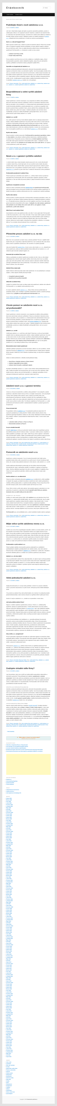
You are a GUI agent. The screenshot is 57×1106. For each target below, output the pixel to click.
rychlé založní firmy (26, 83)
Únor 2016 (8, 990)
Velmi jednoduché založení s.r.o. (21, 578)
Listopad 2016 (9, 976)
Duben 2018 (9, 949)
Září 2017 (8, 960)
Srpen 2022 (8, 867)
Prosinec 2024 (9, 823)
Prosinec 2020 (9, 899)
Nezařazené (9, 1076)
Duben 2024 (9, 836)
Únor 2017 (8, 971)
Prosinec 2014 (9, 1012)
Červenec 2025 (9, 812)
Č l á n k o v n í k (15, 8)
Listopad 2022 (9, 862)
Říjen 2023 (8, 845)
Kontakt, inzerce (18, 14)
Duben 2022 (9, 873)
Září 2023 (8, 847)
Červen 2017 (9, 965)
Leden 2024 (9, 840)
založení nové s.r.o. (17, 80)
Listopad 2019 (9, 919)
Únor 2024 (8, 839)
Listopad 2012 (9, 1051)
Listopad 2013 (9, 1033)
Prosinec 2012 (9, 1050)
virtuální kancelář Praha (32, 443)
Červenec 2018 (9, 944)
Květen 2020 (9, 910)
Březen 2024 (9, 837)
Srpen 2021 (8, 886)
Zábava (8, 1088)
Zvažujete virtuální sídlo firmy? (20, 668)
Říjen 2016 (8, 977)
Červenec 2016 (9, 982)
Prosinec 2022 (9, 861)
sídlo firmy (13, 430)
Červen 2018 (9, 946)
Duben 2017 (9, 968)
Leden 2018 (9, 954)
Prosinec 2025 (9, 804)
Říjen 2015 (8, 996)
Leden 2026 (9, 803)
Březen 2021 (9, 894)
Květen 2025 (9, 815)
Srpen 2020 (8, 905)
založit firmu (32, 84)
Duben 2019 (9, 930)
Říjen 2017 (8, 959)
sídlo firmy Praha (14, 443)
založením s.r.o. (10, 169)
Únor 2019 (8, 933)
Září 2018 (8, 941)
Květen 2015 (9, 1004)
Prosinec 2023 (9, 842)
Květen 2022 (9, 872)
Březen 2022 (9, 875)
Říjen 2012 (8, 1053)
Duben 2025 (9, 817)
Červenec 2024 (9, 831)
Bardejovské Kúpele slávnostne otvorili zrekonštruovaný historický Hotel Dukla (24, 749)
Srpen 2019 (8, 924)
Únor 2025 (8, 820)
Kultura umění (9, 1073)
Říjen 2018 (8, 940)
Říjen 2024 (8, 826)
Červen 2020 (9, 908)
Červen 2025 (9, 814)
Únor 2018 (8, 952)
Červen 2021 (9, 889)
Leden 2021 (9, 897)
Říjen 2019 (8, 921)
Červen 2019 (9, 927)
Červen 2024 (9, 833)
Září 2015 (8, 998)
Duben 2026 (9, 798)
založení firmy (40, 83)
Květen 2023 (9, 853)
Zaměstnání (9, 1090)
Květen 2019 (9, 929)
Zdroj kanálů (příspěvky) (11, 781)
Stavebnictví (9, 1084)
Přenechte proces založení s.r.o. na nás (24, 234)
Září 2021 (8, 885)
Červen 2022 (9, 870)
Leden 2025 (9, 822)
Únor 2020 (8, 914)
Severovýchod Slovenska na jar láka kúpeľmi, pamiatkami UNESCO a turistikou (24, 751)
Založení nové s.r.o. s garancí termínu (23, 386)
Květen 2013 (9, 1042)
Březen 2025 (9, 818)
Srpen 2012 (8, 1056)
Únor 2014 (8, 1028)
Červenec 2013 (9, 1039)
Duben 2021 (9, 892)
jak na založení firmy (26, 442)
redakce (17, 27)
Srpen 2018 (8, 943)
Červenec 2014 (9, 1020)
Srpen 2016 (8, 981)
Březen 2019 (9, 932)
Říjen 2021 (8, 883)
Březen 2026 (9, 799)
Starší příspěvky (10, 731)
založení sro (26, 84)
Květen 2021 (9, 891)
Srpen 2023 (8, 848)
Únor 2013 (8, 1047)
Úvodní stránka (10, 14)
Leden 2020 (9, 916)
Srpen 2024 (8, 829)
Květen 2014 (9, 1023)
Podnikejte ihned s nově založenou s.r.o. (24, 25)
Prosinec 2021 (9, 880)
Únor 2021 (8, 896)
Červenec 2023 (9, 850)
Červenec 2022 (9, 869)
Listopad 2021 (9, 881)
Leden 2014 (9, 1029)
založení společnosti (19, 84)
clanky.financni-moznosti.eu (12, 789)
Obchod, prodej (9, 1077)
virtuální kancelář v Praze (42, 443)
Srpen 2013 (8, 1037)
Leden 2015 (9, 1010)
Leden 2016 (9, 992)
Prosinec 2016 (9, 974)
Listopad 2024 (9, 825)
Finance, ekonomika (14, 83)
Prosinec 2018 (9, 936)
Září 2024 (8, 828)
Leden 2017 (9, 973)
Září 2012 (8, 1055)
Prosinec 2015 (9, 993)
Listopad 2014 (9, 1014)
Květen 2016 (9, 985)
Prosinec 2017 (9, 955)
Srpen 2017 (8, 962)
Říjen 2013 (8, 1034)
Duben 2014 (9, 1025)
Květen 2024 (9, 834)
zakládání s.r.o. (33, 83)
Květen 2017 (9, 966)
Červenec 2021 (9, 888)
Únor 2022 (8, 877)
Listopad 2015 (9, 995)
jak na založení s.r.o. (35, 442)
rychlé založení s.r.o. (44, 442)
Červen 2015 (9, 1003)
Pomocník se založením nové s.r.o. (22, 452)
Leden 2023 (9, 859)
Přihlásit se (8, 779)
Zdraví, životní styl (10, 1092)
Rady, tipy (21, 660)
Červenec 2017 (9, 963)
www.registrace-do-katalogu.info (13, 792)
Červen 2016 (9, 984)
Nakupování (9, 1074)
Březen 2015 (9, 1007)
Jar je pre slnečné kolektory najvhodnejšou (16, 748)
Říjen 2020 (8, 902)
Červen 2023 (9, 851)
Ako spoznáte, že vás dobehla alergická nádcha (17, 746)
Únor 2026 (8, 801)
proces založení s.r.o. (35, 321)
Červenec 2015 (9, 1001)
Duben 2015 (9, 1006)
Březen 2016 (9, 988)
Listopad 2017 (9, 957)
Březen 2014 (9, 1026)
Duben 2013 (9, 1044)
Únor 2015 (8, 1009)
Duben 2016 (9, 987)
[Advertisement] (28, 764)
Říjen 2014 (8, 1015)
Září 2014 (8, 1017)
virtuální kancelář (22, 443)
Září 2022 (8, 866)
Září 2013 (8, 1036)
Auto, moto (8, 1062)
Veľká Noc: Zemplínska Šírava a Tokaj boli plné (17, 744)
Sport (7, 1082)
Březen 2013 (9, 1045)
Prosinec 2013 (9, 1031)
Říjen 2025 (8, 807)
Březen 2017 (9, 970)
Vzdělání (8, 1087)
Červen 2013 (9, 1040)
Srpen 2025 (8, 810)
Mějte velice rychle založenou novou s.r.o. (25, 524)
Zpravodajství (9, 1093)
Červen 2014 (9, 1022)
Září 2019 (8, 922)
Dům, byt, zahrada (10, 1065)
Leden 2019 (9, 935)
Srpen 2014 (8, 1018)
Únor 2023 (8, 858)
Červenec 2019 (9, 925)
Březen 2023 (9, 856)
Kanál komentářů (10, 782)
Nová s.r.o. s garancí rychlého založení (24, 156)
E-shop (8, 1066)
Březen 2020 (9, 913)
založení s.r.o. (12, 84)
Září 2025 (8, 809)
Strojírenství (9, 1085)
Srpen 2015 (8, 999)
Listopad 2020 (9, 900)
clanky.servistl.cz (10, 791)
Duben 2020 (9, 911)
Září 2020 (8, 903)
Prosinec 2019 (9, 918)
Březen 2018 (9, 951)
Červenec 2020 (9, 907)
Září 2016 (8, 979)
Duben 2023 (9, 855)
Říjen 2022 (8, 864)
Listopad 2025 (9, 806)
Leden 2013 (9, 1048)
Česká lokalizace (10, 784)
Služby (24, 660)
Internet (8, 1071)
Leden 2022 (9, 878)
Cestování (8, 1063)
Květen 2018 (9, 948)
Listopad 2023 (9, 844)
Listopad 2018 (9, 938)
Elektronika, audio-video (11, 1068)
